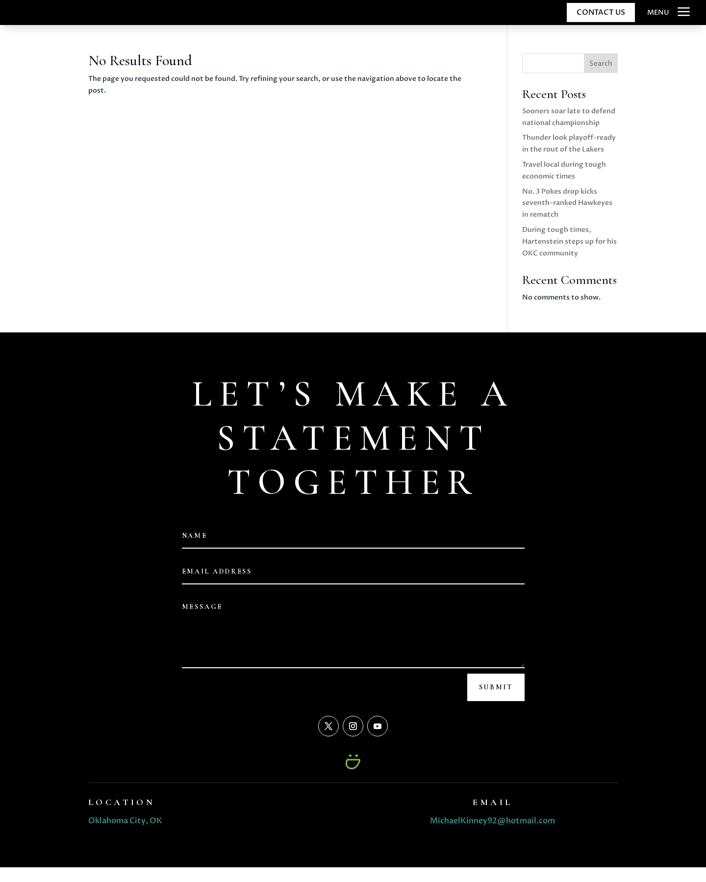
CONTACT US (601, 19)
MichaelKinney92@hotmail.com (492, 835)
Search (600, 77)
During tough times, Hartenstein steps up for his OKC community (569, 255)
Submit (496, 701)
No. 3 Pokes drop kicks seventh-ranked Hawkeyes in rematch (567, 217)
